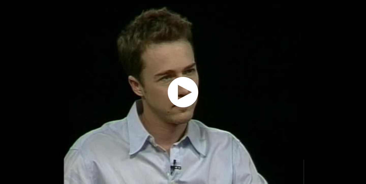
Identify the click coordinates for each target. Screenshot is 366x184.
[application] (183, 92)
